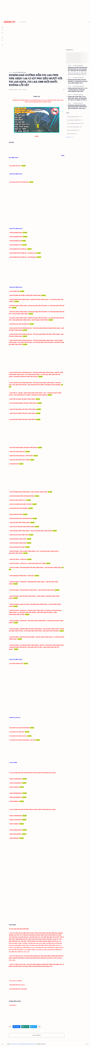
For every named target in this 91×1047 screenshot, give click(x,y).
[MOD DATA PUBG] (72, 133)
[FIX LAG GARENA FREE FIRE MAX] (75, 123)
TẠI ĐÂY (23, 166)
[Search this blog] (29, 22)
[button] (88, 22)
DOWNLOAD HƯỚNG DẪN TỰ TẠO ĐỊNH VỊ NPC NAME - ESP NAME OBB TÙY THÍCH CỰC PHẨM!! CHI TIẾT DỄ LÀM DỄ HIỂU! (77, 98)
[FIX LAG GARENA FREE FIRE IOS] (74, 120)
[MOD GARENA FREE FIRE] (78, 77)
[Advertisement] (42, 10)
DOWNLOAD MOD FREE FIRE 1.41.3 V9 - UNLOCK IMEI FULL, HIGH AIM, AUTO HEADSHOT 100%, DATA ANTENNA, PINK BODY (77, 89)
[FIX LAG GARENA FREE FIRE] (74, 116)
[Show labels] (70, 137)
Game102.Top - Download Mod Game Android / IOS (23, 1044)
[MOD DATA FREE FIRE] (78, 65)
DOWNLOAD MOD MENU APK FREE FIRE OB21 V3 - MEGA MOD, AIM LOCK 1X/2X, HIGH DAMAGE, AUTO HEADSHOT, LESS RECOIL (77, 81)
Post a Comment (37, 1035)
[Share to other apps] (39, 1026)
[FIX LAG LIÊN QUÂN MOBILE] (74, 126)
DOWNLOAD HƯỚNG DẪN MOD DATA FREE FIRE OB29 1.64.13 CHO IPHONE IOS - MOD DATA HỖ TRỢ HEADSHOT (77, 69)
